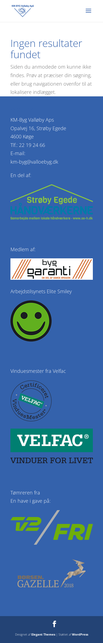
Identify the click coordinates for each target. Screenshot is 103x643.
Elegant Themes (43, 634)
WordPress (80, 634)
